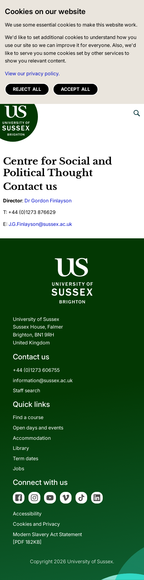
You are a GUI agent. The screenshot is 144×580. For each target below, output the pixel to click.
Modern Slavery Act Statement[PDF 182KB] (47, 538)
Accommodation (32, 438)
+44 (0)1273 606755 (36, 370)
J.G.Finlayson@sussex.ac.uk (40, 224)
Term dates (25, 458)
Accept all (75, 89)
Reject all (27, 89)
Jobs (18, 468)
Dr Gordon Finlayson (48, 200)
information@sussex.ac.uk (43, 380)
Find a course (28, 417)
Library (21, 448)
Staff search (26, 390)
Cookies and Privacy (36, 524)
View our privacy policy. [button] (32, 73)
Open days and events (38, 428)
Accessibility (27, 514)
